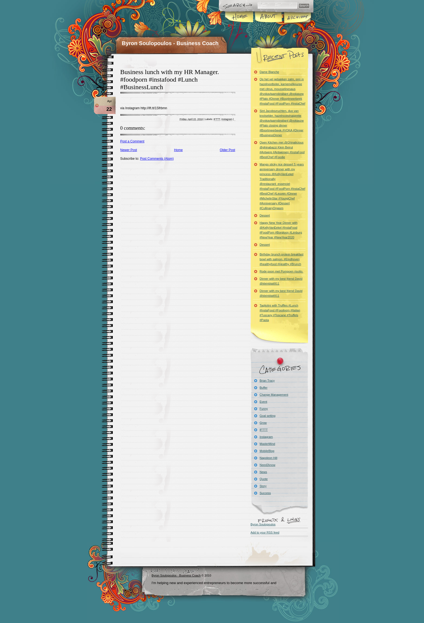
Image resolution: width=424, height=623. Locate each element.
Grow (263, 422)
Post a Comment (132, 141)
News (263, 472)
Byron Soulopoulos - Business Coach (170, 43)
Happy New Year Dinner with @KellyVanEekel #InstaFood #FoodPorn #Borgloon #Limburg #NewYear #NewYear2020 (281, 230)
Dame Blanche (269, 72)
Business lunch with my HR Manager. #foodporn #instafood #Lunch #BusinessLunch (169, 79)
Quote (264, 479)
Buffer (263, 387)
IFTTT (217, 119)
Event (263, 401)
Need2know (267, 465)
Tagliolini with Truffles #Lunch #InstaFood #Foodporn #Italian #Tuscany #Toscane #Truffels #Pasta (280, 313)
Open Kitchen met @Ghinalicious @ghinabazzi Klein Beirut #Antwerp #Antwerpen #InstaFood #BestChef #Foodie (282, 150)
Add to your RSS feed (265, 532)
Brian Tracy (267, 380)
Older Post (227, 150)
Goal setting (268, 415)
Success (265, 493)
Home (239, 17)
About (268, 17)
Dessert (265, 215)
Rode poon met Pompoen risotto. (281, 271)
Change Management (274, 394)
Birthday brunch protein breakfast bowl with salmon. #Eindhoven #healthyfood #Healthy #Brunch (281, 259)
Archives (297, 17)
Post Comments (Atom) (157, 159)
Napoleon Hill (268, 457)
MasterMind (267, 443)
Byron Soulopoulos (263, 524)
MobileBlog (267, 450)
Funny (264, 408)
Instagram (227, 119)
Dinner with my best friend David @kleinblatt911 (281, 281)
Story (263, 486)
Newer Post (128, 150)
